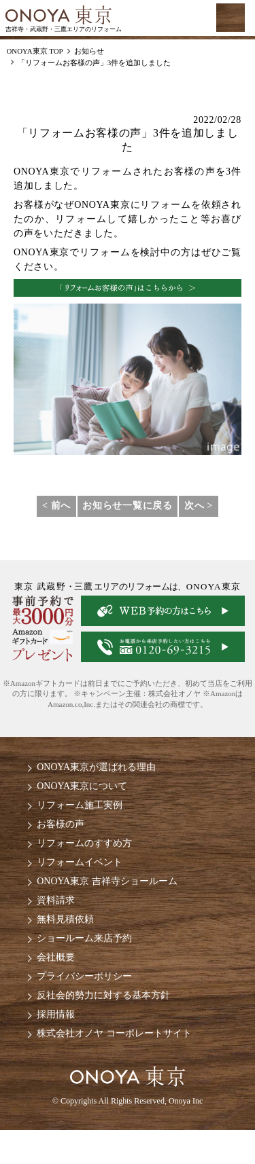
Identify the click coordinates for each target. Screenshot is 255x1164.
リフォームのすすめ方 (84, 843)
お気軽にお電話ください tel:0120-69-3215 (174, 18)
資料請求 (56, 900)
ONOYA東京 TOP (34, 51)
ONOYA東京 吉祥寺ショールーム (107, 881)
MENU (230, 17)
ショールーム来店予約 (84, 938)
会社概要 (56, 957)
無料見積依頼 (65, 919)
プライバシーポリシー (84, 976)
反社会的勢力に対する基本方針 (103, 995)
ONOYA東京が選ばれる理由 (96, 767)
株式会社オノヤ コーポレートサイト (114, 1033)
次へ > (198, 506)
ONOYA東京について (82, 786)
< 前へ (56, 506)
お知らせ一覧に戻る (127, 506)
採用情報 (56, 1014)
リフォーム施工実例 (79, 805)
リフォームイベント (79, 862)
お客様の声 (60, 824)
